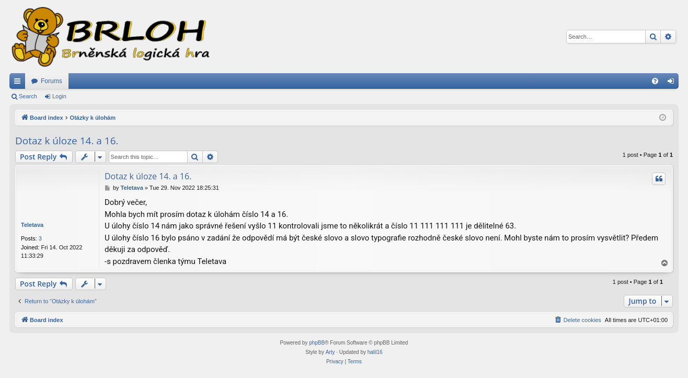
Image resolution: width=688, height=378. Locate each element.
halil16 (375, 352)
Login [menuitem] (673, 83)
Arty (330, 352)
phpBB (317, 343)
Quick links (19, 83)
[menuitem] (655, 81)
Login (59, 96)
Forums (51, 81)
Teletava (32, 225)
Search (28, 96)
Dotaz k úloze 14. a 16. (67, 140)
